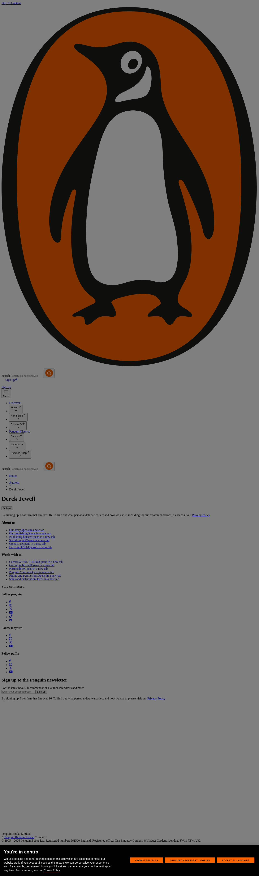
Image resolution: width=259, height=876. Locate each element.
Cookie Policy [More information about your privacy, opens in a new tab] (52, 870)
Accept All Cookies (235, 860)
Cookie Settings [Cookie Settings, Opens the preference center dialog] (146, 860)
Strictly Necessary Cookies (190, 860)
